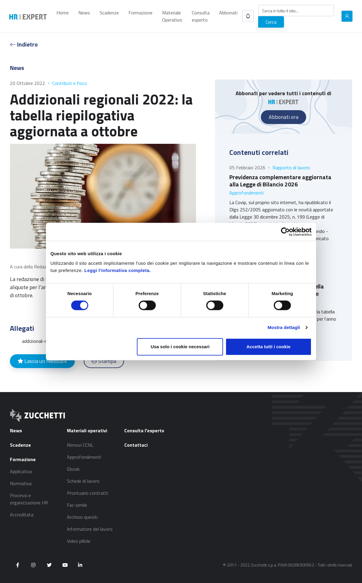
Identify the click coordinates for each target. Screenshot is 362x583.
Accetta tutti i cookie (268, 346)
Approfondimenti (246, 192)
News (84, 12)
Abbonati (228, 12)
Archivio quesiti (82, 517)
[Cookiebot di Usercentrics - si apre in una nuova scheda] (285, 231)
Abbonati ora (283, 117)
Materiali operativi (87, 430)
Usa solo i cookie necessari (180, 346)
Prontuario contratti (87, 493)
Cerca (271, 22)
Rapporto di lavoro (291, 167)
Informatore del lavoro (90, 529)
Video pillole (78, 541)
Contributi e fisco (69, 83)
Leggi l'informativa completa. (117, 270)
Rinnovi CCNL (80, 445)
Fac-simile (77, 505)
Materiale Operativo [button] (172, 16)
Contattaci (136, 445)
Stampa (104, 361)
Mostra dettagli (283, 327)
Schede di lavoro (83, 481)
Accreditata (21, 514)
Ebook (73, 469)
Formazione (140, 12)
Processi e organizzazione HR (29, 499)
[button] (248, 16)
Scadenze (109, 12)
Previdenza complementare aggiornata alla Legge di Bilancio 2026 (280, 180)
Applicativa (21, 471)
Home (62, 12)
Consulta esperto (201, 16)
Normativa (21, 483)
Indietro (24, 44)
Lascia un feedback (42, 361)
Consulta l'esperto (144, 430)
